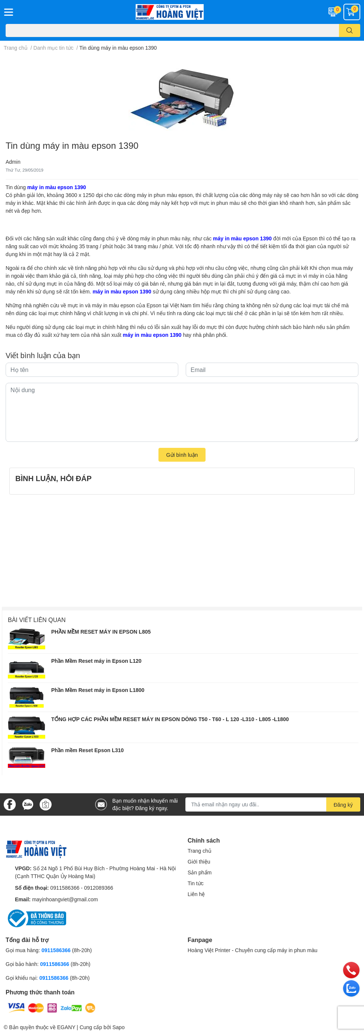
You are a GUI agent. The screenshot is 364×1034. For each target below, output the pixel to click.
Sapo (118, 1027)
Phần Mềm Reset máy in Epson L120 (96, 661)
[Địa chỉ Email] (273, 804)
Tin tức (196, 883)
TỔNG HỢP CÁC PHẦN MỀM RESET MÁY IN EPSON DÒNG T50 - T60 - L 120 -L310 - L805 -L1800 (170, 719)
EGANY (66, 1027)
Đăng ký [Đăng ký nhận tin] (343, 804)
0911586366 (65, 887)
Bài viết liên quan (37, 619)
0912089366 (98, 887)
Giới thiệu (199, 861)
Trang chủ (200, 850)
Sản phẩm (200, 872)
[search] (349, 30)
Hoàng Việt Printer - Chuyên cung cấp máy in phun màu (252, 950)
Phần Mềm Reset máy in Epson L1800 (97, 690)
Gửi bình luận (182, 455)
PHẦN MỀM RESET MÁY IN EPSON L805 (101, 631)
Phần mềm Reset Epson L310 (87, 750)
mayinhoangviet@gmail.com (65, 899)
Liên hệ (196, 894)
